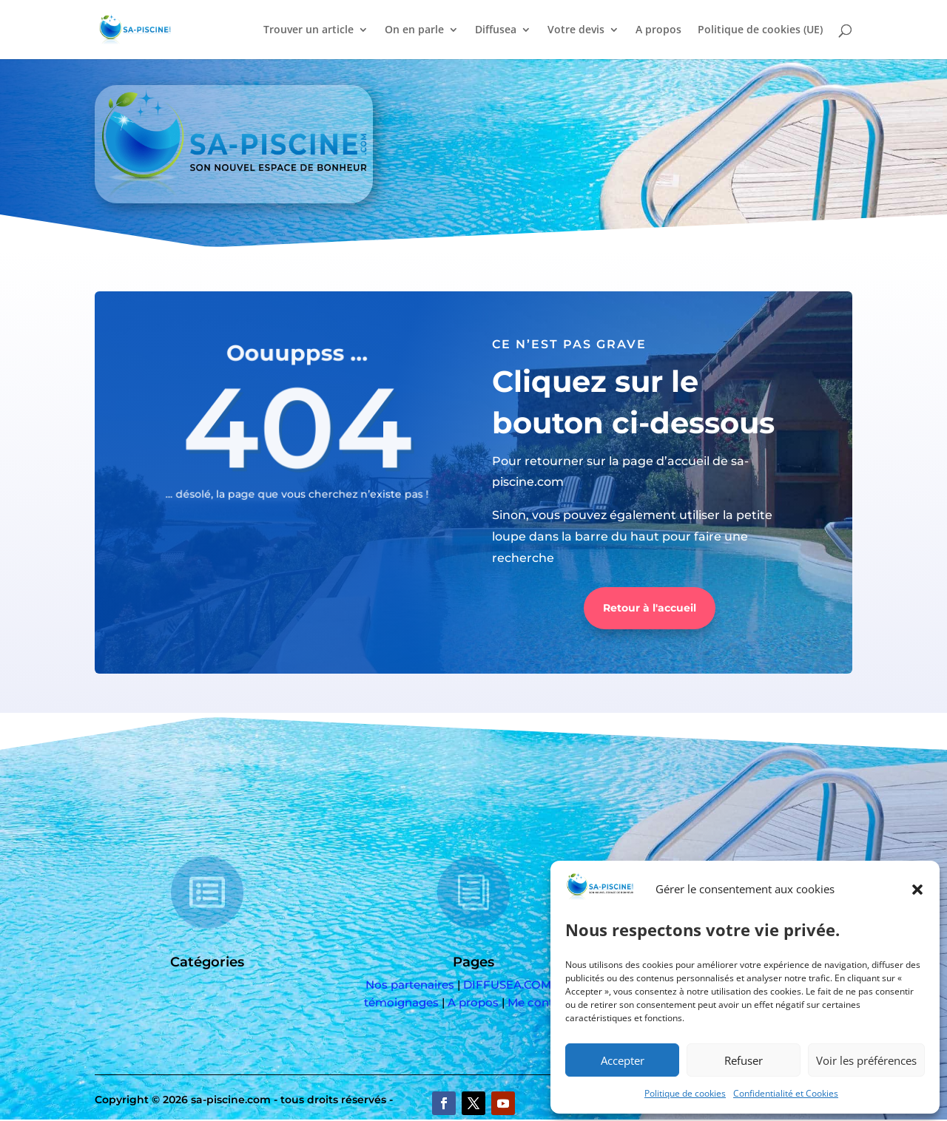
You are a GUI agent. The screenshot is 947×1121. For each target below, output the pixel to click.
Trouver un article (308, 30)
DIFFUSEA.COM (507, 985)
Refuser (743, 1060)
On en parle (414, 30)
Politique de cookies (685, 1093)
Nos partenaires (409, 985)
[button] (917, 889)
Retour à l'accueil (649, 607)
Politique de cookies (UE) (760, 30)
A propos (658, 30)
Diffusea (495, 30)
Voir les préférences (866, 1060)
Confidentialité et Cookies (785, 1093)
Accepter (622, 1060)
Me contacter (545, 1002)
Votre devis (575, 30)
